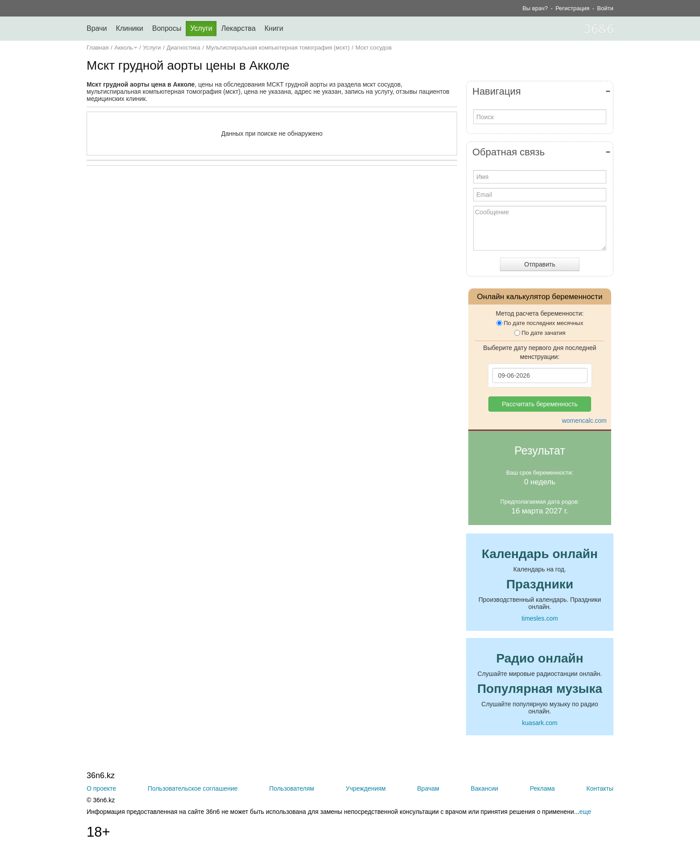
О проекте (101, 788)
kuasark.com (539, 722)
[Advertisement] (271, 259)
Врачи (97, 28)
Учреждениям (366, 788)
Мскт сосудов (373, 47)
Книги (274, 28)
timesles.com (539, 618)
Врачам (428, 788)
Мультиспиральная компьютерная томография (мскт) (278, 47)
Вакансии (484, 788)
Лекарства (238, 28)
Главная (97, 47)
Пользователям (291, 788)
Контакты (600, 788)
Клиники (129, 28)
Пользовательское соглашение (193, 788)
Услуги (201, 28)
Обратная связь (508, 152)
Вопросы (167, 28)
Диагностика (183, 47)
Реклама (542, 788)
